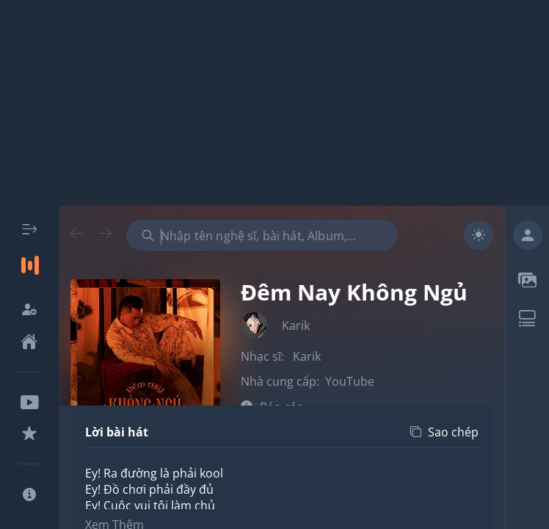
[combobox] (262, 235)
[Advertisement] (274, 103)
